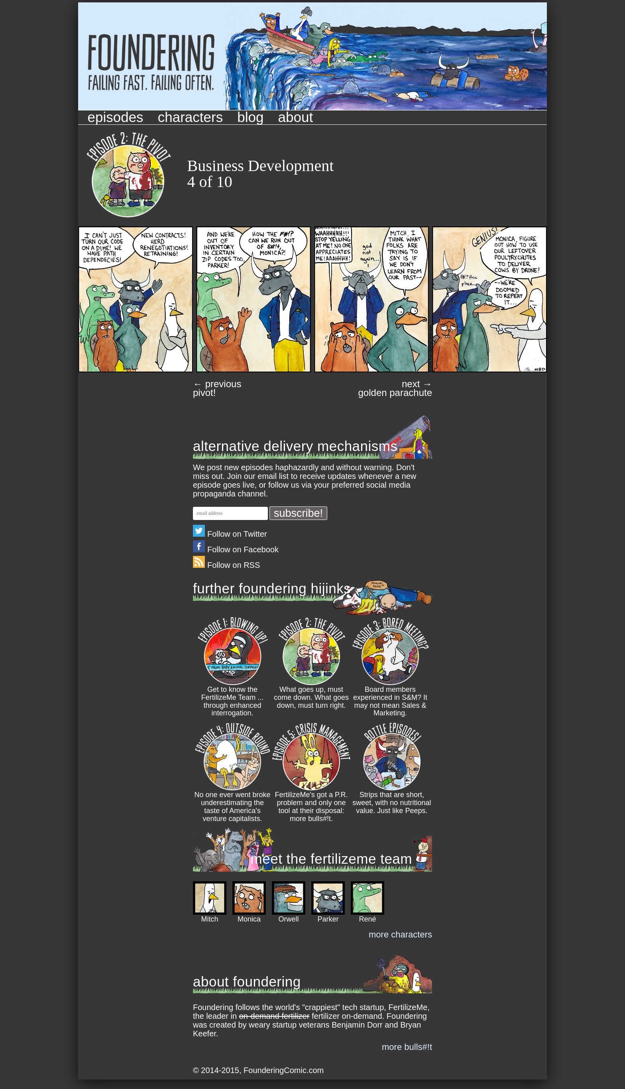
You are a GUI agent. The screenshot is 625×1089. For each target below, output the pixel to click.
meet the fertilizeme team (331, 858)
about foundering (247, 981)
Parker (327, 919)
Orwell (288, 919)
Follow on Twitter (230, 534)
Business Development (260, 166)
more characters (400, 934)
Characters (190, 117)
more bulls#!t (407, 1047)
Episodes (115, 117)
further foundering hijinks (272, 588)
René (367, 919)
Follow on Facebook (236, 549)
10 (224, 182)
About (295, 117)
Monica (249, 919)
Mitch (209, 919)
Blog (250, 117)
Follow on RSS (226, 565)
